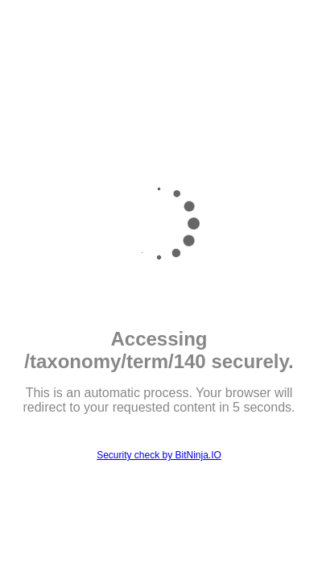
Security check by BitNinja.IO (159, 455)
